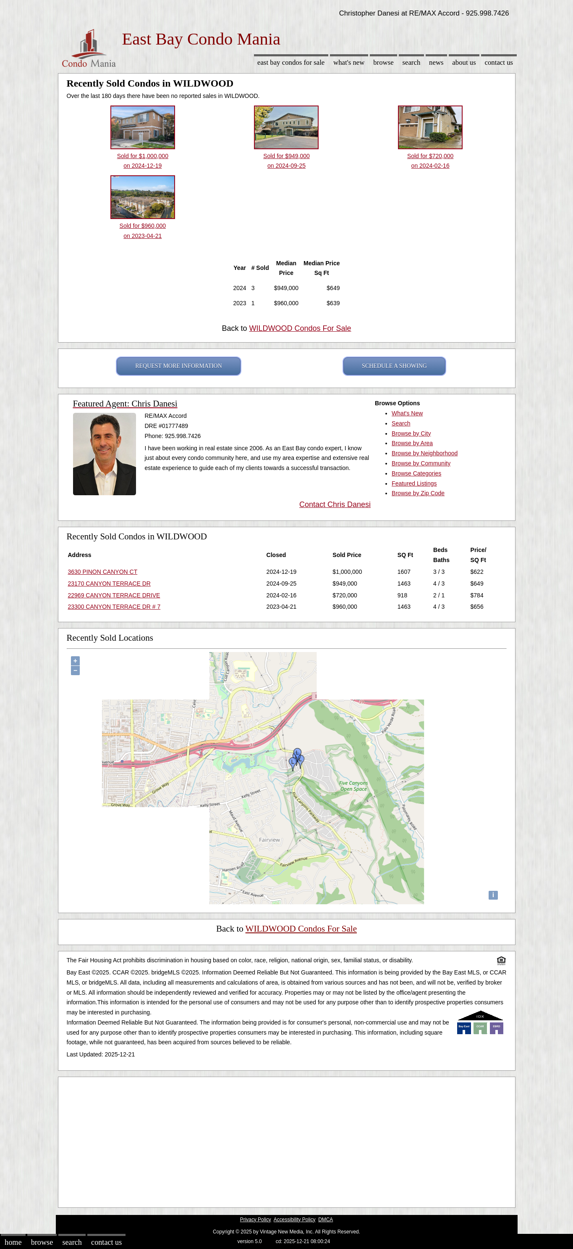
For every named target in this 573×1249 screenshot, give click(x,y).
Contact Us (499, 62)
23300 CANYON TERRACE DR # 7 (114, 606)
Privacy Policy (255, 1220)
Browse (383, 62)
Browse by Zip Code (418, 493)
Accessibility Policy (295, 1220)
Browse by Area (412, 443)
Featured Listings (414, 483)
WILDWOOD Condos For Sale (300, 328)
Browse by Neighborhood (425, 453)
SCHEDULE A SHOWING (394, 366)
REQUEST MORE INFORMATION (178, 366)
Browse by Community (421, 463)
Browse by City (411, 433)
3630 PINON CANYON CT (103, 571)
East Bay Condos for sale (290, 62)
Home (13, 1242)
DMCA (325, 1220)
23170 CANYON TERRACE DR (109, 583)
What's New (348, 62)
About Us (464, 62)
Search (411, 62)
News (436, 62)
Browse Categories (416, 473)
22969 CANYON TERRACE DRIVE (114, 595)
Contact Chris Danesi (335, 504)
